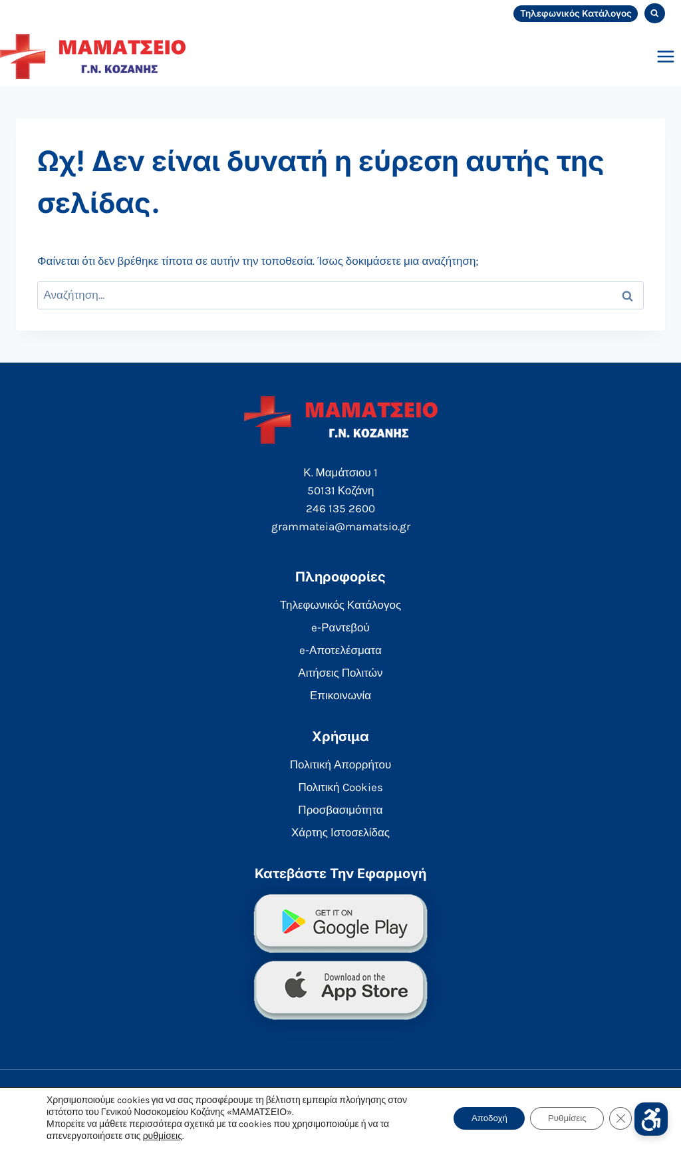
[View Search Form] (654, 13)
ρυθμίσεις (162, 1136)
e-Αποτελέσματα (340, 650)
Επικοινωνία (340, 695)
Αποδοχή (478, 1118)
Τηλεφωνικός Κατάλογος (576, 13)
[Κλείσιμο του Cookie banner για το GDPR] (620, 1118)
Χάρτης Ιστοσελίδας (340, 832)
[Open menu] (665, 56)
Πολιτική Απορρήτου (340, 764)
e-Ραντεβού (340, 627)
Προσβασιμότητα (340, 809)
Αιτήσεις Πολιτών (340, 672)
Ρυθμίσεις (562, 1118)
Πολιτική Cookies (340, 787)
